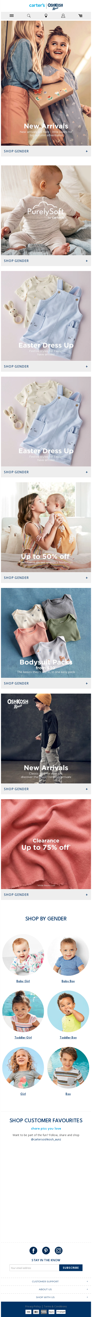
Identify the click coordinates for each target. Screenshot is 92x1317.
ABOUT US (45, 1289)
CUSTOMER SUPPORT (45, 1281)
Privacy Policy (33, 1306)
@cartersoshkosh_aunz (46, 1139)
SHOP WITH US (45, 1297)
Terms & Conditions (55, 1306)
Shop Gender (16, 151)
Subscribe (71, 1267)
